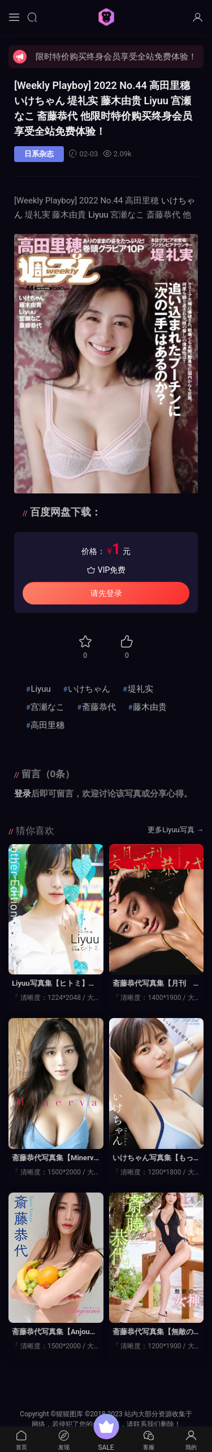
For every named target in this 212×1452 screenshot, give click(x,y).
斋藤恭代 (99, 707)
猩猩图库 (106, 17)
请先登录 (106, 593)
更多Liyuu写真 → (176, 829)
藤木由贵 (150, 707)
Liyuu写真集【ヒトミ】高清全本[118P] (54, 984)
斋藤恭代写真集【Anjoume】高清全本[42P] (54, 1332)
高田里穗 (47, 725)
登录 (22, 794)
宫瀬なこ (47, 707)
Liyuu (98, 215)
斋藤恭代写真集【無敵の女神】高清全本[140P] (153, 1332)
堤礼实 (140, 689)
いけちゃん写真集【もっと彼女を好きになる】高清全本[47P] (153, 1158)
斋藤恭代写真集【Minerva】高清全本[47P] (53, 1158)
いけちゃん (89, 689)
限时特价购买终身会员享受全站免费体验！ (116, 57)
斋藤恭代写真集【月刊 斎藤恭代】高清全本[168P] (156, 984)
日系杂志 (39, 154)
